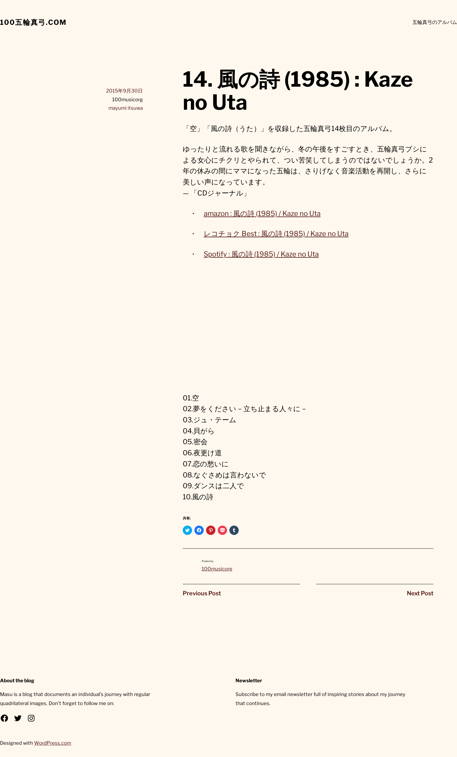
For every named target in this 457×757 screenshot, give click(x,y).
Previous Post (202, 593)
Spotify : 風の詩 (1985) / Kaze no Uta (261, 254)
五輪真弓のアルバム (434, 22)
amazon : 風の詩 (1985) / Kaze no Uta (262, 213)
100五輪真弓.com (33, 22)
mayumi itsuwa (125, 108)
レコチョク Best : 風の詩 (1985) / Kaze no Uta (276, 233)
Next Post (420, 593)
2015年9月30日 (124, 91)
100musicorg (217, 569)
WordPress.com (52, 743)
